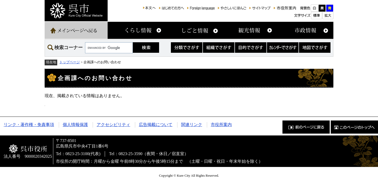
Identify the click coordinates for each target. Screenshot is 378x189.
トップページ (69, 62)
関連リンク (191, 124)
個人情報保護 (75, 124)
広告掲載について (155, 124)
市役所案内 (221, 124)
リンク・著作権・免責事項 (29, 124)
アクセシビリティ (113, 124)
